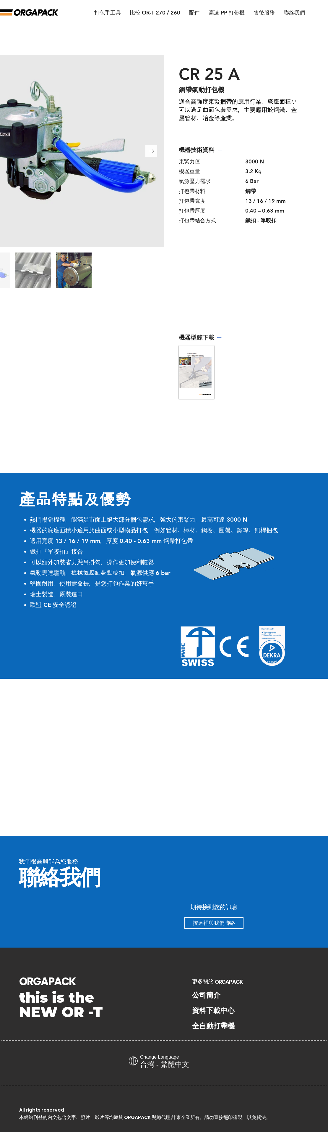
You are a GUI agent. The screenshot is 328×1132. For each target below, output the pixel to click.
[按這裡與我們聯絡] (213, 923)
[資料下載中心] (214, 1011)
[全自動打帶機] (214, 1026)
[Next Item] (151, 151)
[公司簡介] (207, 995)
